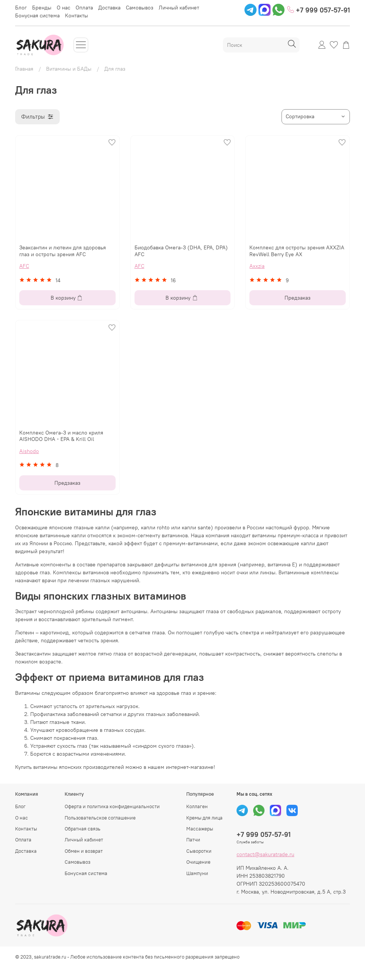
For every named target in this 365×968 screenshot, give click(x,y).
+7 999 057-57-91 (318, 9)
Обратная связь (83, 829)
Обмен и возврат (84, 851)
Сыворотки (199, 851)
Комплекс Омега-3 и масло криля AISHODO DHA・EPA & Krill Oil (61, 436)
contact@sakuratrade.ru (265, 854)
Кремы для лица (204, 818)
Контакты (76, 15)
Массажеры (199, 829)
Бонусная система (37, 15)
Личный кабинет (179, 7)
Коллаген (197, 806)
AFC (24, 266)
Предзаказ (298, 297)
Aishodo (29, 451)
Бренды (41, 7)
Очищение (198, 862)
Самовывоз (139, 7)
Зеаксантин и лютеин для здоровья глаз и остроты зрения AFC (62, 251)
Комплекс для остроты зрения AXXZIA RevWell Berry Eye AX (296, 251)
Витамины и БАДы (68, 68)
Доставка (109, 7)
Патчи (193, 840)
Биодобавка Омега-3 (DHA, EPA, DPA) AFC (181, 251)
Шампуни (197, 873)
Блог (21, 7)
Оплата (84, 7)
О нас (63, 7)
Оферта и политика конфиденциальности (112, 806)
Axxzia (256, 266)
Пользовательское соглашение (100, 818)
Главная (24, 68)
